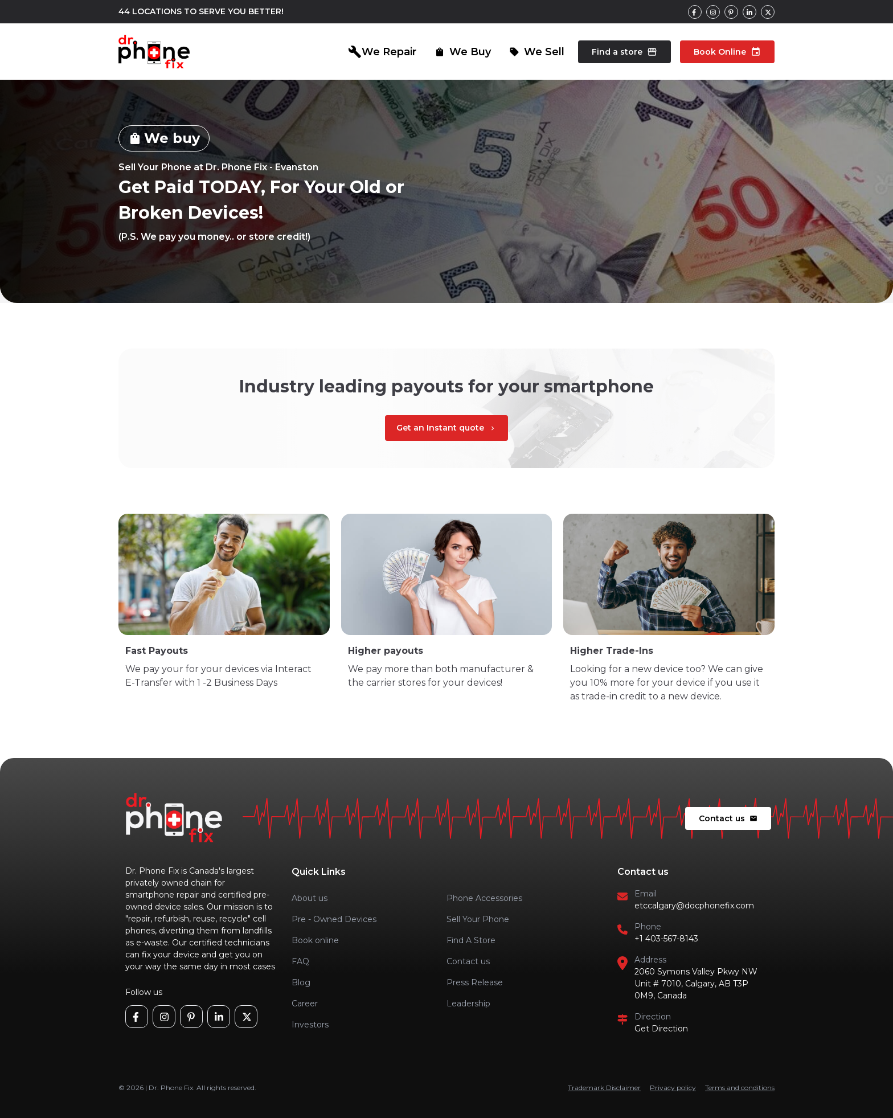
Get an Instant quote (446, 428)
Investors (310, 1024)
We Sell (536, 51)
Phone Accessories (484, 898)
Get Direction (661, 1028)
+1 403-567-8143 (666, 938)
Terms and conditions (740, 1087)
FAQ (300, 961)
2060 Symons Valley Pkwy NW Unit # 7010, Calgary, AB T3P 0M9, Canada (695, 984)
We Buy (463, 51)
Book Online (727, 52)
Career (305, 1003)
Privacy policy (673, 1087)
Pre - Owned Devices (334, 919)
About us (309, 898)
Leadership (468, 1003)
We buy (164, 138)
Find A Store (470, 940)
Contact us (728, 818)
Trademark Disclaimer (604, 1087)
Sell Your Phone (477, 919)
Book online (315, 940)
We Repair (382, 52)
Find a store (624, 52)
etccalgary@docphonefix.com (694, 905)
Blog (301, 982)
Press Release (474, 982)
